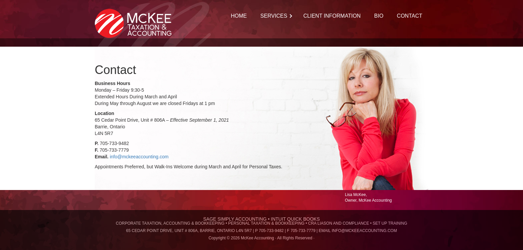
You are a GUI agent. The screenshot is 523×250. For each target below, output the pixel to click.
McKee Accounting (136, 23)
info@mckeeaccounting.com (139, 156)
